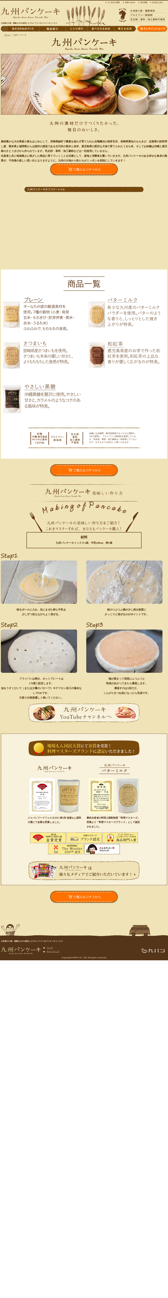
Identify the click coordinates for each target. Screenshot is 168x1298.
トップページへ (4, 28)
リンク (50, 947)
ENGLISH (156, 2)
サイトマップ (53, 951)
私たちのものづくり (23, 28)
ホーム (7, 35)
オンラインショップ (152, 29)
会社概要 (143, 2)
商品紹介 (52, 28)
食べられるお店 (100, 28)
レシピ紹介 (76, 28)
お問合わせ (130, 2)
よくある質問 (113, 2)
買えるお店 (125, 28)
